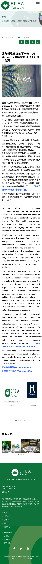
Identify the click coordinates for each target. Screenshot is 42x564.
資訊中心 (7, 523)
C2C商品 (6, 536)
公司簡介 (7, 516)
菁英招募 (7, 543)
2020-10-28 (9, 37)
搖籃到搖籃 (8, 532)
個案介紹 (7, 527)
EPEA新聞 (25, 37)
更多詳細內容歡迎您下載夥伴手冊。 (21, 188)
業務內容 (7, 519)
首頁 (5, 512)
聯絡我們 (7, 539)
